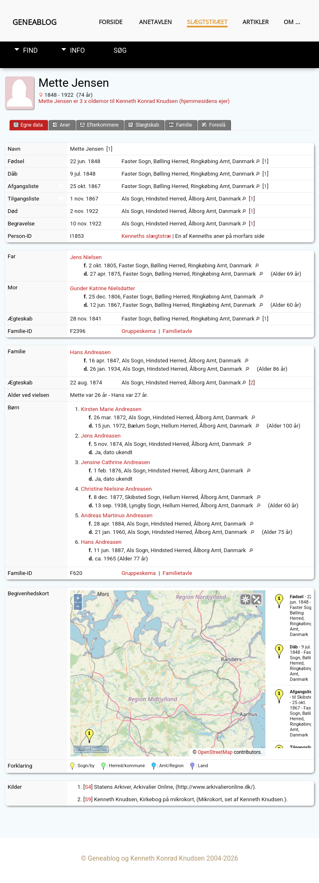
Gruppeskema (139, 331)
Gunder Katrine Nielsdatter (102, 288)
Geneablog (34, 22)
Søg (120, 50)
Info (77, 50)
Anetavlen (155, 22)
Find (30, 50)
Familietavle (177, 331)
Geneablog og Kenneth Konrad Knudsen (146, 858)
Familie (180, 125)
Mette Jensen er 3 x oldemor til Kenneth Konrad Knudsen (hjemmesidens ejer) (134, 101)
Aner (61, 125)
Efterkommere (99, 125)
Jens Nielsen (86, 257)
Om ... (292, 22)
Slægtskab (143, 125)
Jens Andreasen (101, 436)
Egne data (28, 125)
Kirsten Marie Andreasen (111, 409)
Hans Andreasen (90, 352)
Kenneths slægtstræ (146, 236)
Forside (111, 22)
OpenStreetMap (215, 752)
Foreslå (213, 125)
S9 (88, 799)
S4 (88, 787)
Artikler (256, 22)
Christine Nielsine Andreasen (116, 489)
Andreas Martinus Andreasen (116, 515)
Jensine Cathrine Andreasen (115, 462)
